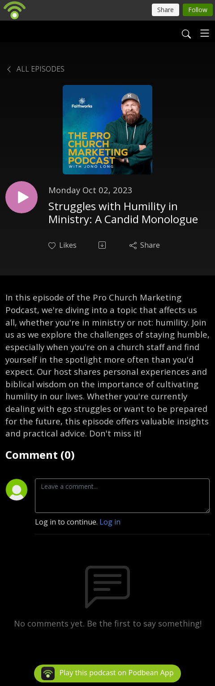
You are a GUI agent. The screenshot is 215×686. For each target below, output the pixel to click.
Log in (109, 522)
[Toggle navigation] (204, 33)
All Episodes (34, 69)
